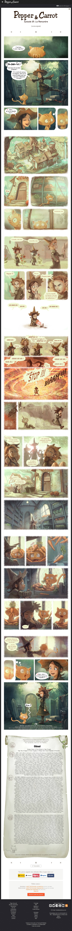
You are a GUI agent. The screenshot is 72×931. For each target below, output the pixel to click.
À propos (13, 916)
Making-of (36, 906)
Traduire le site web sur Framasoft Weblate (36, 923)
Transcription (36, 866)
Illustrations (13, 906)
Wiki (36, 904)
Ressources (13, 910)
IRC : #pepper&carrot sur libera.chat (58, 914)
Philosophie (13, 909)
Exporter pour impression (36, 889)
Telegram (58, 917)
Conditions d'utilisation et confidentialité (36, 924)
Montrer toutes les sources (36, 894)
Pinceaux (36, 907)
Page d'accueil (13, 903)
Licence (13, 918)
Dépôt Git (36, 891)
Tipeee (36, 915)
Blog (13, 915)
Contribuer (13, 912)
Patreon (36, 913)
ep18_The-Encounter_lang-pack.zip (40, 888)
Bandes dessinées (13, 904)
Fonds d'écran (36, 909)
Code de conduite (36, 926)
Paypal (36, 916)
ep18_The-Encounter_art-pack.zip (39, 886)
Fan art (13, 907)
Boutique (13, 913)
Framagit (36, 903)
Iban (36, 918)
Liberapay (36, 912)
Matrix (58, 916)
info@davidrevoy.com (61, 910)
